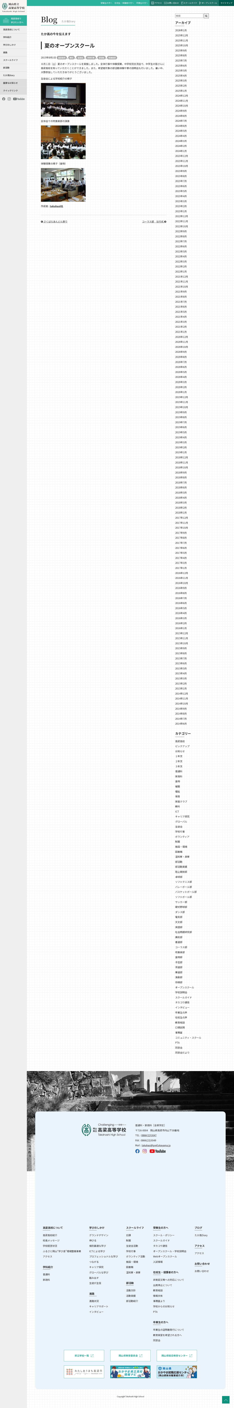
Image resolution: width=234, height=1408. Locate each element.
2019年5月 (181, 432)
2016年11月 (181, 578)
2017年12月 (181, 517)
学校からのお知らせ (164, 1306)
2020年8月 (181, 357)
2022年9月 (181, 231)
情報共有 (158, 1295)
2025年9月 (181, 50)
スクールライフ (10, 59)
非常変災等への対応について (168, 1279)
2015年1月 (181, 688)
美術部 (178, 937)
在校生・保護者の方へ (124, 2)
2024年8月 (181, 116)
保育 (177, 796)
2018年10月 (181, 467)
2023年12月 (181, 156)
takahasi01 (56, 206)
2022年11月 (181, 221)
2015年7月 (181, 658)
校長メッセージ (51, 1240)
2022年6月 (181, 246)
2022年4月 (181, 256)
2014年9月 (181, 708)
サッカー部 (181, 902)
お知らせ (180, 751)
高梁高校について (11, 29)
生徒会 (80, 57)
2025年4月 (181, 75)
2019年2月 (181, 447)
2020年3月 (181, 382)
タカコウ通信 (182, 1002)
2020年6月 (181, 367)
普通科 (178, 771)
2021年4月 (181, 316)
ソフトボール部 (183, 897)
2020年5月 (181, 372)
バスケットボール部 (186, 892)
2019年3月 (181, 442)
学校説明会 (181, 992)
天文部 (178, 922)
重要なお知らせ (10, 82)
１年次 (178, 756)
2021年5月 (181, 311)
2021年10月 (181, 286)
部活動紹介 (132, 1301)
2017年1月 (181, 568)
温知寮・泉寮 (182, 856)
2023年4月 (181, 196)
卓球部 (178, 877)
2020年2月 (181, 387)
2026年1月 (181, 30)
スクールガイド (189, 2)
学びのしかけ (9, 44)
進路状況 (94, 1301)
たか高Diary (9, 75)
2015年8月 (181, 653)
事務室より (159, 1301)
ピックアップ (182, 746)
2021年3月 (181, 321)
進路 (5, 52)
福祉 (177, 791)
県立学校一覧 (84, 1356)
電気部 (178, 917)
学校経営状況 (50, 1246)
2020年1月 (181, 392)
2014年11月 (181, 698)
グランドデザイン (98, 1235)
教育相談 (180, 1022)
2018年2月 (181, 507)
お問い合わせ (171, 2)
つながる (94, 1262)
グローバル (181, 821)
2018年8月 (181, 477)
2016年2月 (181, 623)
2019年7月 (181, 422)
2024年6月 (181, 126)
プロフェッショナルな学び (103, 1256)
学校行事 (90, 57)
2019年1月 (181, 452)
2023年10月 (181, 166)
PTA (177, 1042)
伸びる (92, 1240)
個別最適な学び (97, 1246)
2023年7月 (181, 181)
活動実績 (131, 1295)
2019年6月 (181, 427)
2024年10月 (181, 105)
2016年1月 (181, 628)
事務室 (178, 1032)
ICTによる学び (97, 1251)
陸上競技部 (181, 872)
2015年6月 (181, 663)
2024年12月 (181, 95)
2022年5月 (181, 251)
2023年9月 (181, 171)
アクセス (156, 2)
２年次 (178, 761)
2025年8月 (181, 55)
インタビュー (182, 1007)
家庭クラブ (181, 801)
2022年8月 (181, 236)
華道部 (178, 972)
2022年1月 (181, 271)
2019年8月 (181, 417)
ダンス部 (180, 912)
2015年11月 (181, 638)
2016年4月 (181, 613)
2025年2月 (181, 85)
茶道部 (178, 967)
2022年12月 (181, 216)
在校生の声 (181, 1017)
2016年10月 (181, 583)
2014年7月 (181, 718)
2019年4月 (181, 437)
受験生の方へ (106, 2)
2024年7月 (181, 120)
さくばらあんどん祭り (54, 221)
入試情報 (158, 1262)
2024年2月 (181, 146)
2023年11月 (181, 161)
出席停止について (162, 1285)
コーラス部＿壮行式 (154, 221)
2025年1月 (181, 90)
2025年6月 (181, 65)
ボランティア (182, 836)
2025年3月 (181, 80)
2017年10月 (181, 527)
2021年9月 (181, 291)
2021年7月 (181, 301)
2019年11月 (181, 402)
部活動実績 (181, 866)
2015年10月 (181, 643)
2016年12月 (181, 573)
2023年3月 (181, 201)
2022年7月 (181, 241)
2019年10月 (181, 407)
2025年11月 (181, 40)
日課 (128, 1235)
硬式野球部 (181, 907)
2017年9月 (181, 532)
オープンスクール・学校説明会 (169, 1251)
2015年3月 (181, 678)
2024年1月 (181, 151)
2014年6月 (181, 723)
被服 (177, 786)
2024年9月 (181, 110)
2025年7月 (181, 60)
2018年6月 (181, 487)
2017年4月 (181, 558)
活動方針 (131, 1290)
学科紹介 (7, 37)
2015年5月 (181, 668)
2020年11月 (181, 342)
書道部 (178, 942)
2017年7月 (181, 543)
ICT (177, 811)
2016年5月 (181, 608)
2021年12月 (181, 276)
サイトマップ (226, 2)
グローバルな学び (98, 1272)
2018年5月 (181, 492)
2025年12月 (181, 35)
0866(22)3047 (149, 1135)
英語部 (178, 927)
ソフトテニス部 (183, 882)
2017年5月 (181, 553)
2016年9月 (181, 588)
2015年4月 (181, 673)
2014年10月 (181, 703)
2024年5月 (181, 131)
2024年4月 (181, 136)
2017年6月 (181, 548)
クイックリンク (10, 90)
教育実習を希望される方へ (167, 1335)
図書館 (178, 851)
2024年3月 (181, 141)
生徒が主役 (95, 1283)
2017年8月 (181, 537)
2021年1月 (181, 331)
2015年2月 (181, 683)
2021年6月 (181, 306)
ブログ (198, 1227)
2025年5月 (181, 70)
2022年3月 (181, 261)
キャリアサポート (98, 1306)
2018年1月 (181, 512)
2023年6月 (181, 186)
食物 (177, 781)
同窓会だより (182, 1052)
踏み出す (94, 1278)
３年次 (178, 766)
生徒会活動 (132, 1246)
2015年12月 (181, 633)
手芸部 (178, 962)
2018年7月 (181, 482)
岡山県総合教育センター (176, 1356)
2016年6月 (181, 603)
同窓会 (178, 1047)
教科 (71, 57)
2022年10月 (181, 226)
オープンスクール (208, 2)
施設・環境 (181, 846)
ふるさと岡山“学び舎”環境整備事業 (62, 1251)
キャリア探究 (182, 816)
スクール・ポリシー (164, 1235)
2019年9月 (181, 412)
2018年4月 (181, 497)
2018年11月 (181, 462)
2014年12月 (181, 693)
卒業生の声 (181, 1012)
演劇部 (178, 977)
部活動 (6, 67)
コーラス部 (181, 947)
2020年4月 (181, 377)
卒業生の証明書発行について (168, 1329)
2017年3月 (181, 563)
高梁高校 (61, 57)
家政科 (178, 776)
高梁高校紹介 (50, 1235)
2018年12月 (181, 457)
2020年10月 (181, 347)
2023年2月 (181, 206)
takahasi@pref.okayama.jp (156, 1145)
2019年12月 (181, 397)
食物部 (178, 957)
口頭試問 (180, 1027)
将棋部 (178, 982)
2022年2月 (181, 266)
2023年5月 (181, 191)
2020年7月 (181, 362)
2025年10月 (181, 45)
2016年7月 (181, 598)
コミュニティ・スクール (188, 1037)
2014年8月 (181, 713)
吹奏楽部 (112, 57)
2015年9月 (181, 648)
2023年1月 (181, 211)
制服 (177, 841)
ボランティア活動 (135, 1256)
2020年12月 (181, 337)
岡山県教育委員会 (130, 1356)
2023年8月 (181, 176)
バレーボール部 (183, 887)
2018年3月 (181, 502)
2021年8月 (181, 296)
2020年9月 (181, 352)
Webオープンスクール (165, 1256)
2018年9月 (181, 472)
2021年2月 (181, 326)
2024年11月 (181, 100)
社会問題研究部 (183, 932)
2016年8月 (181, 593)
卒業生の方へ (142, 2)
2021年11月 (181, 281)
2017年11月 (181, 522)
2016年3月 (181, 618)
